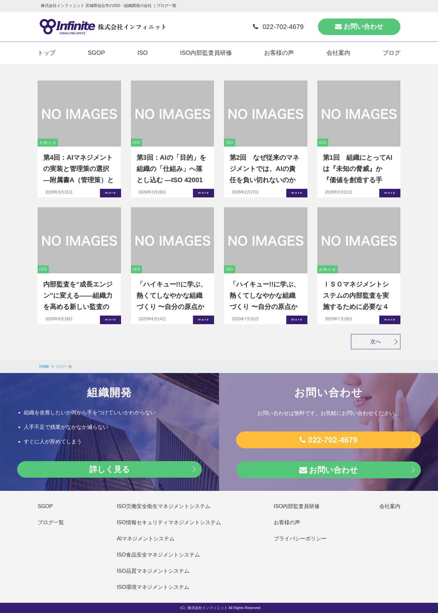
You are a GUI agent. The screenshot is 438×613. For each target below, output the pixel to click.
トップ (46, 53)
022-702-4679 (278, 26)
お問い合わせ (359, 26)
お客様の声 (279, 53)
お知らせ (47, 142)
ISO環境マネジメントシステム (153, 587)
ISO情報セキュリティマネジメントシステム (169, 522)
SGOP (96, 53)
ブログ (391, 53)
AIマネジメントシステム (145, 538)
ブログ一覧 (51, 522)
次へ (375, 341)
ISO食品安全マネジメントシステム (158, 555)
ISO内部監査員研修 (206, 53)
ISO (143, 53)
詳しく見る (109, 469)
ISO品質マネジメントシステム (153, 571)
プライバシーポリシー (300, 538)
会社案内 (338, 53)
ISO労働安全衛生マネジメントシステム (163, 506)
